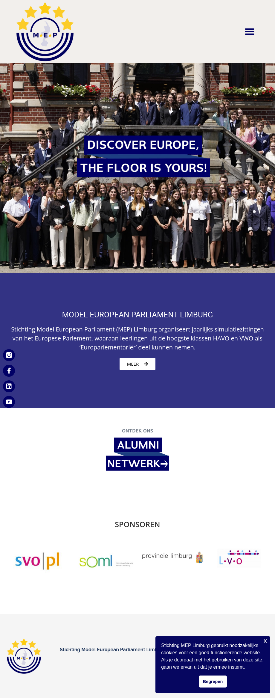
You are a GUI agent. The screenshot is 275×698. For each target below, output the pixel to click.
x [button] (265, 640)
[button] (249, 31)
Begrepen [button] (213, 681)
